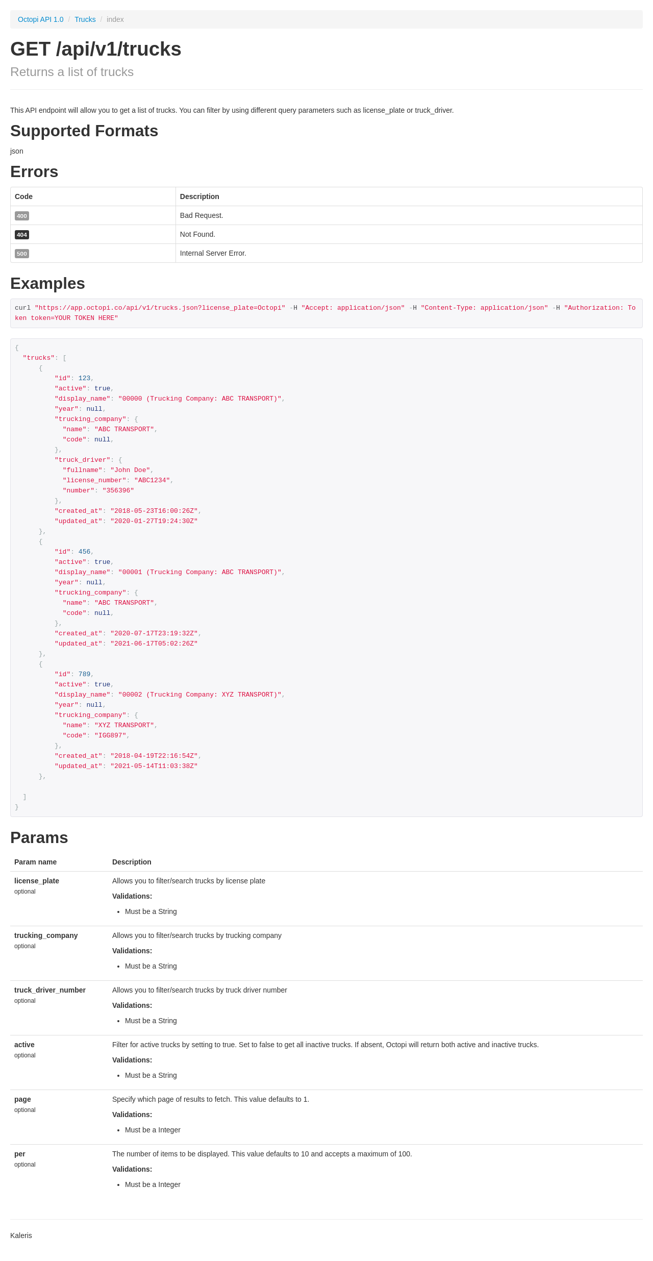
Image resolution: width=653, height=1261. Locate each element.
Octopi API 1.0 (41, 19)
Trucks (85, 19)
